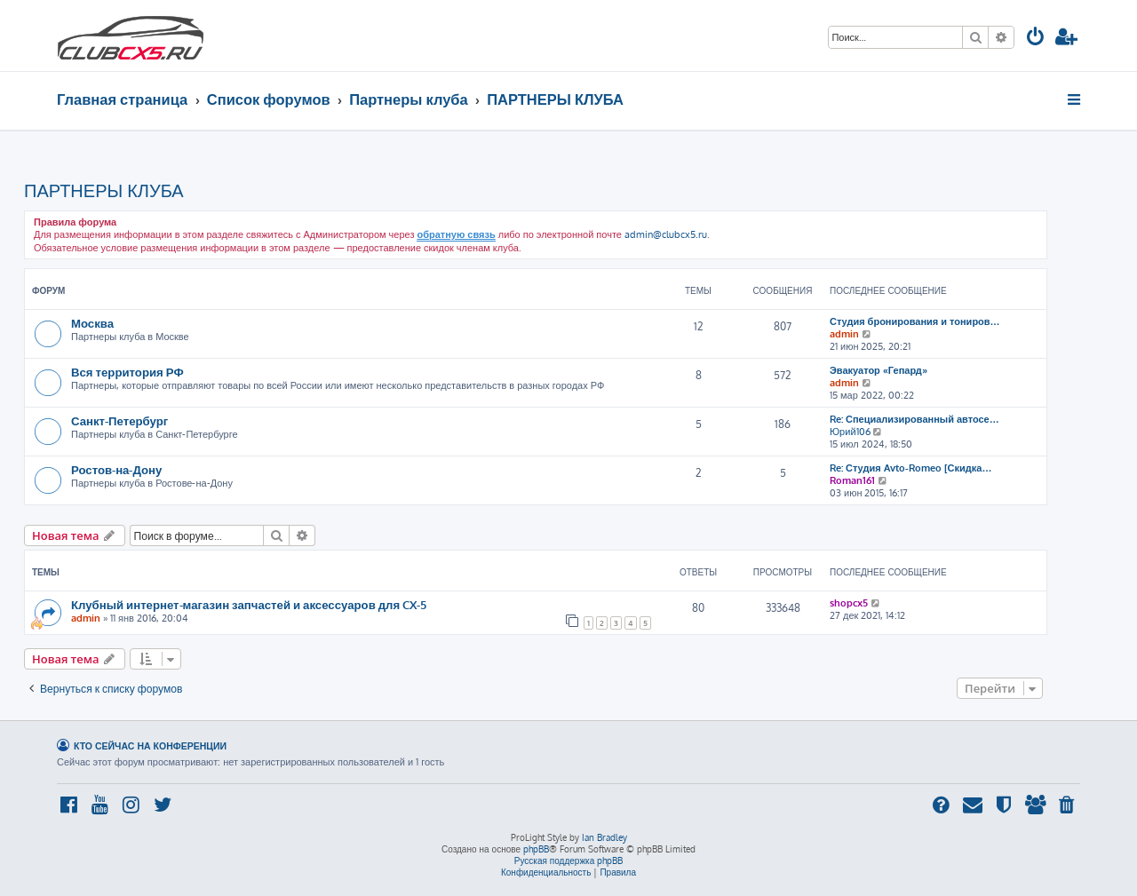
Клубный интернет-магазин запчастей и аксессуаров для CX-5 (248, 604)
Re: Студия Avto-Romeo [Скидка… (910, 468)
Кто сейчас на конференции (150, 745)
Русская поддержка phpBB (569, 860)
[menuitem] (1035, 39)
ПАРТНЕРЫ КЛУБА (104, 190)
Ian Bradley (604, 837)
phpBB (536, 849)
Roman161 (852, 480)
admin (844, 334)
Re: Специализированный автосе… (914, 419)
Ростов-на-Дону (116, 469)
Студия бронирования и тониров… (915, 321)
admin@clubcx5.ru (665, 234)
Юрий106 (850, 431)
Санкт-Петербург (119, 420)
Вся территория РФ (127, 371)
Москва (92, 322)
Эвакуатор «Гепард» (878, 370)
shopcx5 (849, 603)
